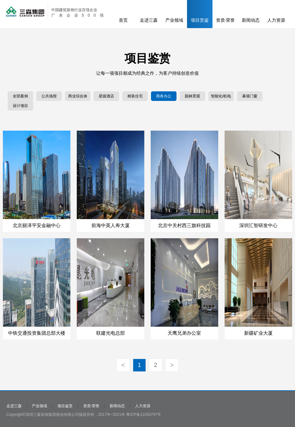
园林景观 (192, 96)
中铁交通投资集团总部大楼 (36, 333)
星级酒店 (106, 96)
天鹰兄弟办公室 (184, 333)
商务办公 (163, 96)
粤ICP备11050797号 (143, 414)
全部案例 (20, 96)
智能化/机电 (221, 96)
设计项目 (20, 105)
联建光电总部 (110, 333)
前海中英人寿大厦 (110, 225)
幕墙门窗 (249, 96)
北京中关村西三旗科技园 (184, 225)
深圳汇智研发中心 (258, 225)
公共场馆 (49, 96)
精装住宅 (135, 96)
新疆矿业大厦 (258, 333)
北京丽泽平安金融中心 (37, 225)
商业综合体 (77, 96)
